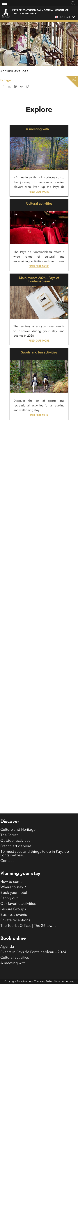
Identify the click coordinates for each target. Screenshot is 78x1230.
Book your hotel (13, 995)
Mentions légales (64, 1084)
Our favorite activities (18, 1006)
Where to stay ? (13, 989)
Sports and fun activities (39, 352)
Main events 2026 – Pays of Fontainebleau (39, 279)
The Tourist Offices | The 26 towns (28, 1028)
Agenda (7, 1049)
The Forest (9, 937)
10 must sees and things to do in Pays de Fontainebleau (34, 956)
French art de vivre (15, 948)
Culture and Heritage (18, 932)
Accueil (7, 71)
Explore (22, 71)
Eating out (9, 1000)
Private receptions (15, 1022)
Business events (13, 1017)
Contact (6, 963)
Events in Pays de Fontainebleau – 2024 (33, 1054)
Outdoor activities (15, 943)
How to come (11, 984)
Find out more (39, 192)
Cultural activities (39, 203)
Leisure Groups (13, 1011)
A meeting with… (39, 129)
